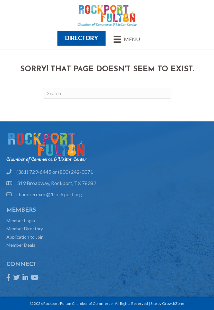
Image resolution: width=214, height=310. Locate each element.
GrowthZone (173, 303)
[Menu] (126, 39)
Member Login (20, 220)
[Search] (107, 93)
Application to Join (25, 237)
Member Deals (20, 245)
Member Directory (24, 228)
